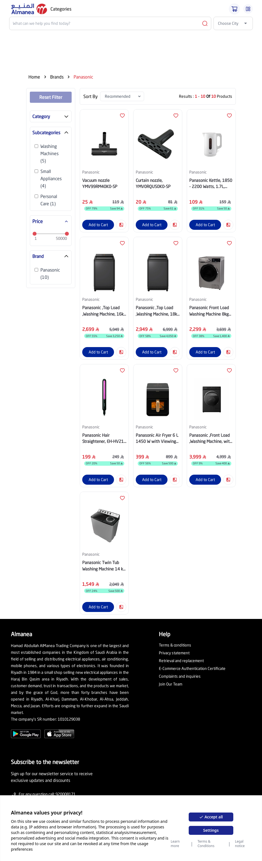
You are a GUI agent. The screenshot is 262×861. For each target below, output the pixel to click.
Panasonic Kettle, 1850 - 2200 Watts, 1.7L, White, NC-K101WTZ (210, 184)
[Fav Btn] (122, 115)
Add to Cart (98, 224)
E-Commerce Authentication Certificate (192, 668)
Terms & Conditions (206, 843)
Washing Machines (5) (49, 153)
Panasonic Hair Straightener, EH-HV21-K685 (103, 439)
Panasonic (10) (50, 273)
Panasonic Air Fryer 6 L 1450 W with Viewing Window (157, 439)
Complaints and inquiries (180, 676)
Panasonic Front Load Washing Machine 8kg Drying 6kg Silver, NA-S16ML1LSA (209, 311)
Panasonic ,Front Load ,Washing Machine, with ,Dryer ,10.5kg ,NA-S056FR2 (210, 439)
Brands (57, 76)
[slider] (35, 234)
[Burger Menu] (248, 9)
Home (34, 76)
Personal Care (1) (48, 200)
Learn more (175, 843)
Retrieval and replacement (181, 660)
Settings (211, 830)
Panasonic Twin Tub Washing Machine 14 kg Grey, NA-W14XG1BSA (103, 566)
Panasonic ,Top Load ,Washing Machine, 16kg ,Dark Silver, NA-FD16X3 (104, 311)
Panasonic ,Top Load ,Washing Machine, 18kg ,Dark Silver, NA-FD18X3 (157, 311)
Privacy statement (174, 652)
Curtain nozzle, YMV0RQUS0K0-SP (153, 183)
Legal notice (240, 843)
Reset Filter (50, 97)
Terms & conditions (175, 645)
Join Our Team (170, 684)
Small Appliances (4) (51, 178)
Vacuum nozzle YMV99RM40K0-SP (99, 183)
